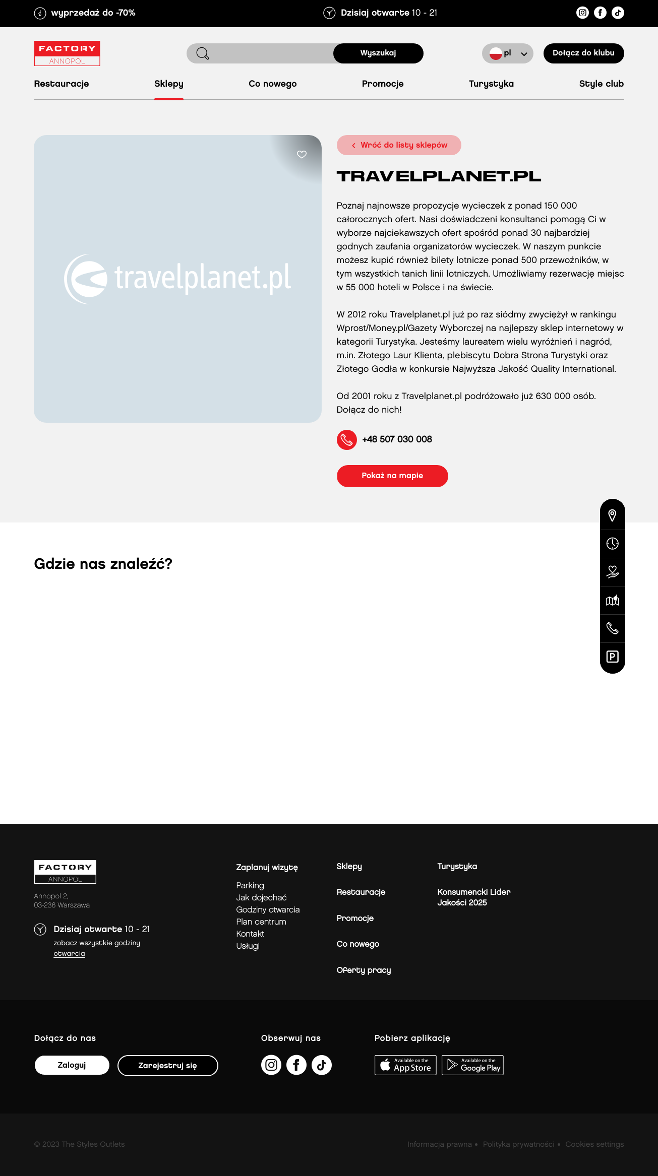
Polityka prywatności (519, 1144)
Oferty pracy (364, 970)
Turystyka (491, 84)
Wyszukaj (378, 53)
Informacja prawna (439, 1144)
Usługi (248, 946)
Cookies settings (594, 1144)
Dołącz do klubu (583, 53)
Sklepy (169, 84)
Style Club (601, 84)
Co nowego (272, 84)
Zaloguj (72, 1065)
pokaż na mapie (393, 476)
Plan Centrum (261, 922)
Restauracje (61, 84)
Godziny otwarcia (268, 910)
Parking (250, 886)
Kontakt (250, 934)
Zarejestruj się (168, 1066)
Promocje (383, 84)
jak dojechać (261, 898)
